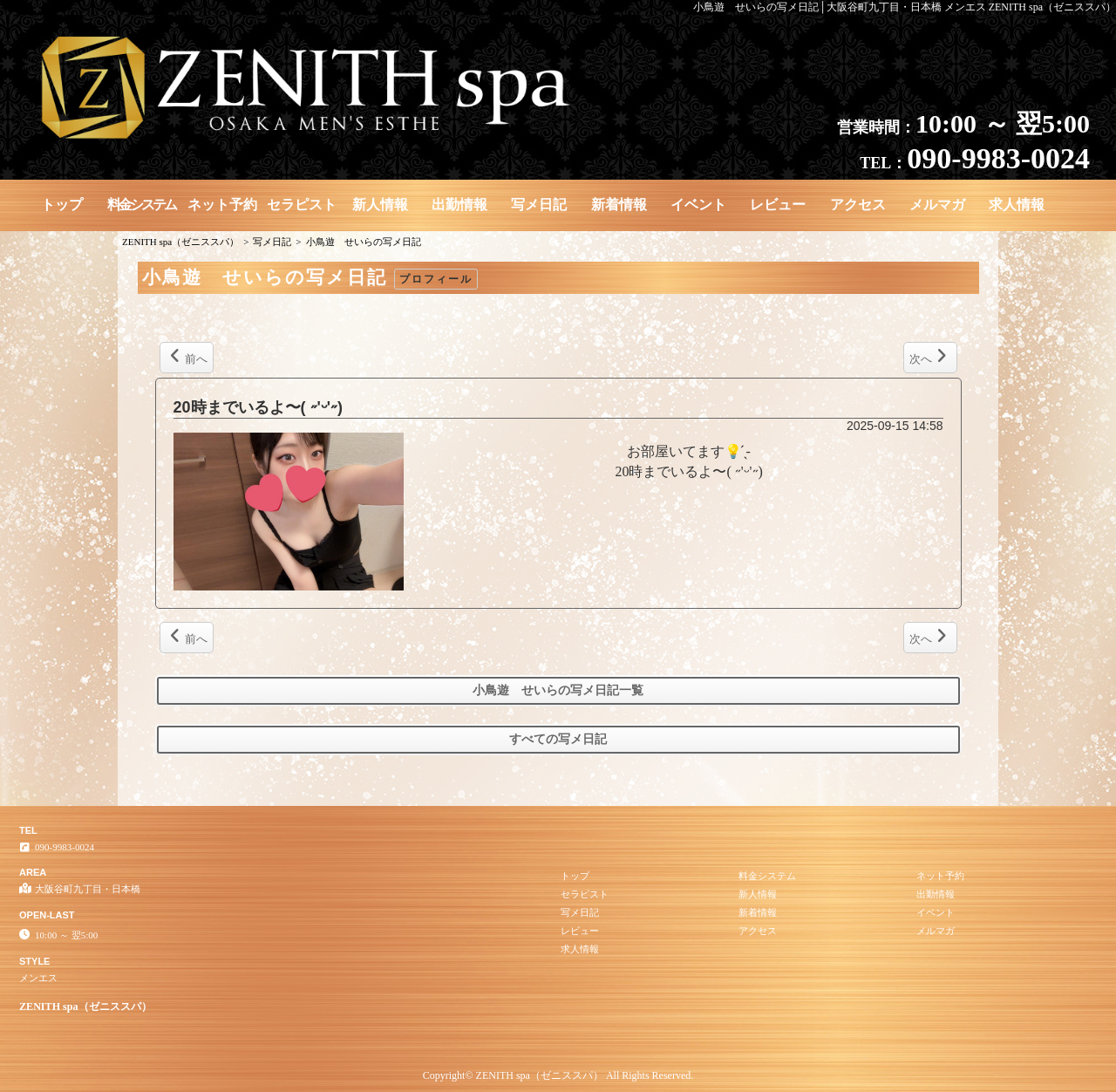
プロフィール (436, 279)
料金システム (141, 204)
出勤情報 (459, 204)
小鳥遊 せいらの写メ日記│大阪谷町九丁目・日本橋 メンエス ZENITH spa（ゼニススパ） (904, 7)
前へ (189, 356)
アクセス (858, 204)
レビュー (778, 204)
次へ (928, 356)
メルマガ (937, 204)
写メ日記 (539, 204)
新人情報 (380, 204)
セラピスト (302, 204)
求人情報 (1017, 204)
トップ (62, 204)
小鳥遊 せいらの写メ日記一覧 (558, 690)
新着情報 (619, 204)
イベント (698, 204)
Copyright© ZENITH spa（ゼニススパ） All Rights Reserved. (558, 1075)
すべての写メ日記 (558, 739)
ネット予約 (222, 204)
